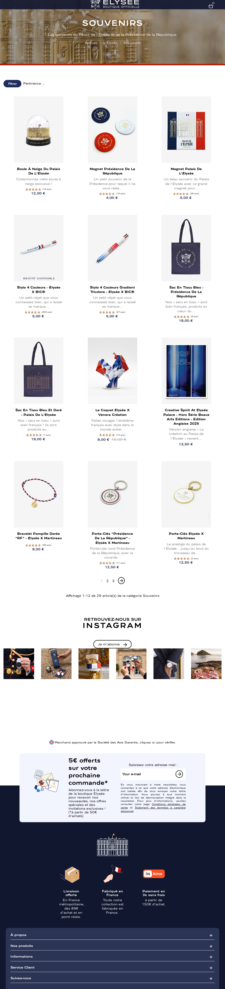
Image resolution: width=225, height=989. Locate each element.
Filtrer (12, 83)
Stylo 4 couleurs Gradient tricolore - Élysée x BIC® (112, 289)
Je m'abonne (109, 644)
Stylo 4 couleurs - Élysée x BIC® (38, 289)
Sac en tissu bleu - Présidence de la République (186, 291)
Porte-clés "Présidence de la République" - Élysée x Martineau (112, 537)
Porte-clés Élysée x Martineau (186, 535)
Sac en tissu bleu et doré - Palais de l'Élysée (38, 412)
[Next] (121, 580)
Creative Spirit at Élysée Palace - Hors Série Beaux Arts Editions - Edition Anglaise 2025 (186, 416)
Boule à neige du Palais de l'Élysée (38, 171)
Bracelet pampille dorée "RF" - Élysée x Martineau (38, 535)
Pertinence (34, 83)
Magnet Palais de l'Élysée (186, 171)
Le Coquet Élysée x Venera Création (112, 412)
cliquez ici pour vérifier (157, 742)
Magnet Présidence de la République (112, 171)
